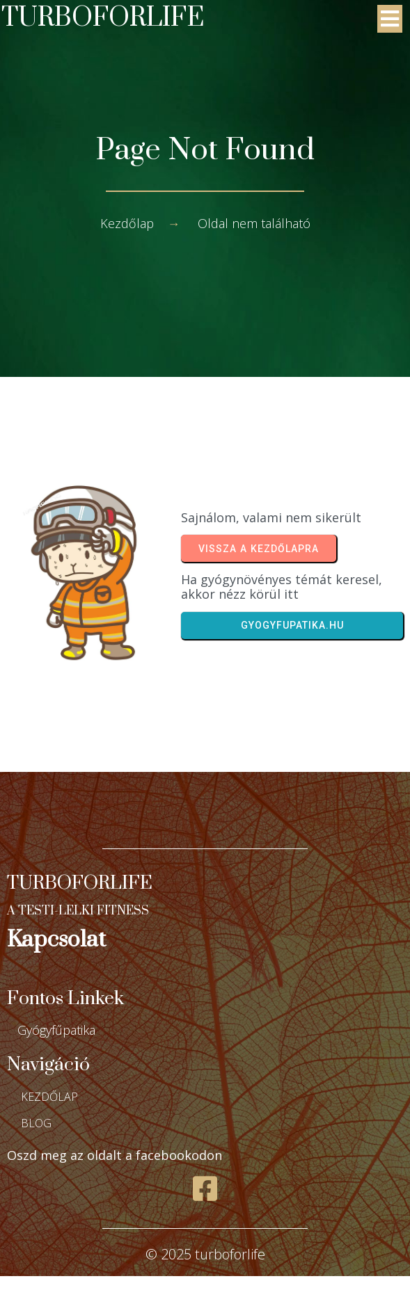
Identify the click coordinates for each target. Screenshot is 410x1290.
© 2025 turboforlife (205, 1254)
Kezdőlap (127, 223)
